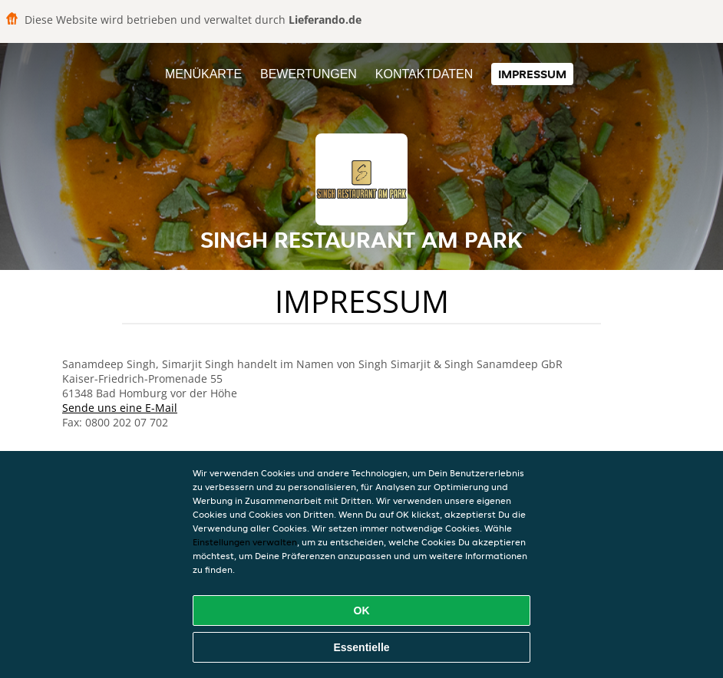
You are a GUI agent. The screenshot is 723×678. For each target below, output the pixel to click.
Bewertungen (308, 74)
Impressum (532, 74)
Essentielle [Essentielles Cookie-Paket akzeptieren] (361, 647)
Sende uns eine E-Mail (119, 407)
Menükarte (203, 74)
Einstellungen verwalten (245, 542)
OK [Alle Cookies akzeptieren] (362, 610)
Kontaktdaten (424, 74)
